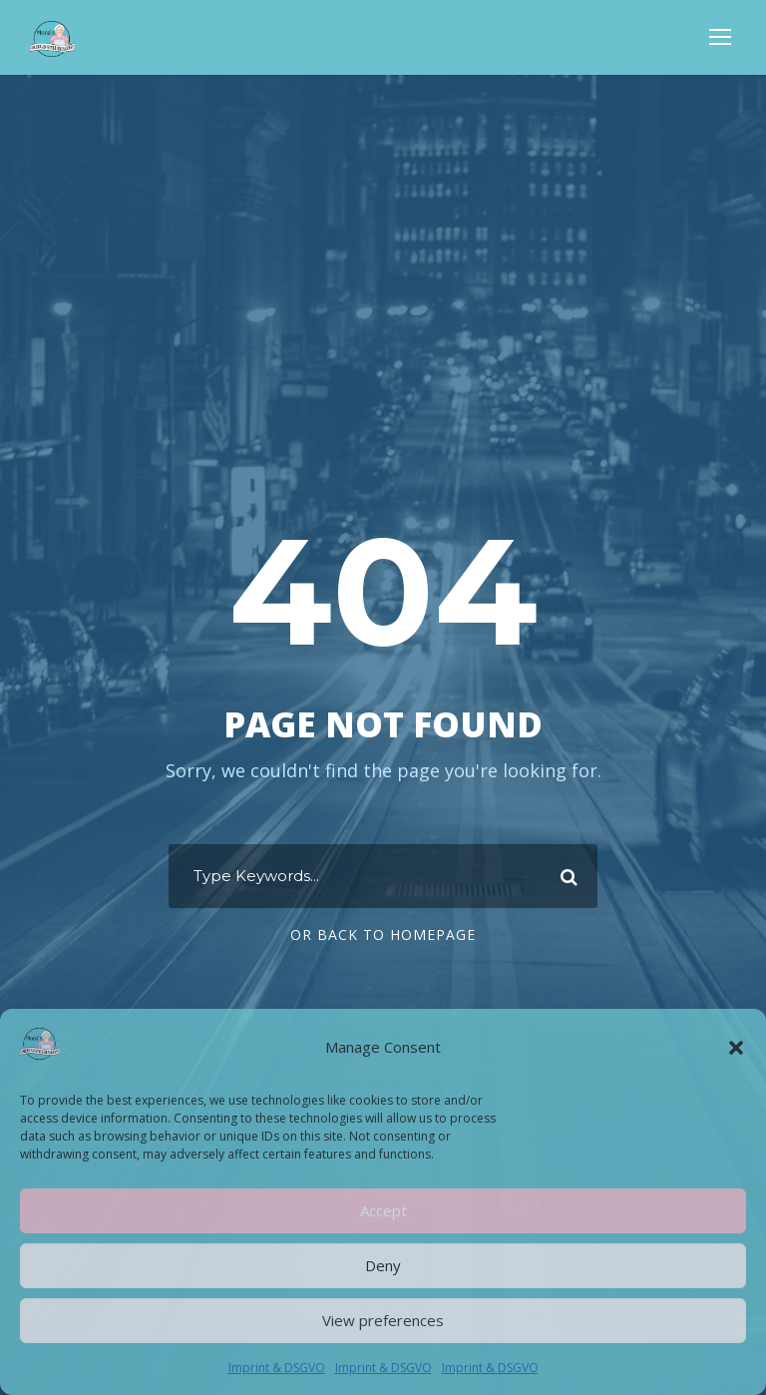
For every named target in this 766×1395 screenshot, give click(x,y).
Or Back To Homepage (383, 934)
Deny (383, 1265)
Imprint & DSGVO (276, 1367)
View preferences (383, 1320)
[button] (736, 1048)
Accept (383, 1210)
